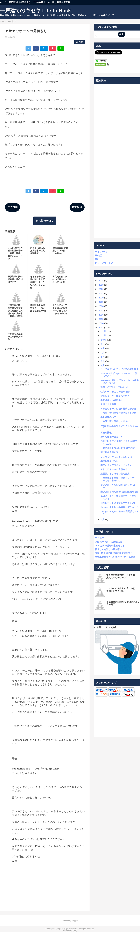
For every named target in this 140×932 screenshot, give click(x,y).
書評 (97, 259)
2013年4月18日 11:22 (49, 631)
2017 (101, 310)
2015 (101, 319)
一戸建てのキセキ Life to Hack (35, 10)
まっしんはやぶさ (22, 356)
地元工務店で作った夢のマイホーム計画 (115, 557)
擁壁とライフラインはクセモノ (116, 465)
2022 (101, 289)
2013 (101, 327)
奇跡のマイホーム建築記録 (108, 542)
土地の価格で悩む (109, 461)
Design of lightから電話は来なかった (119, 507)
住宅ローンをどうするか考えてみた (118, 503)
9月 (103, 344)
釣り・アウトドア (104, 263)
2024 (101, 280)
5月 (103, 361)
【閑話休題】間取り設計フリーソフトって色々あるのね (119, 479)
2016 (101, 314)
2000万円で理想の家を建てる (110, 545)
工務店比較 (106, 432)
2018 (101, 306)
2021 (101, 293)
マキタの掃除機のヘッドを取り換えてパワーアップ (122, 576)
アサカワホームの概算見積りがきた (118, 408)
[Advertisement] (117, 161)
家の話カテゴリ (45, 220)
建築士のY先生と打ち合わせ (114, 387)
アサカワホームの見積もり (113, 469)
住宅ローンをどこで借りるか (115, 391)
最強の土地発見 (108, 404)
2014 (101, 323)
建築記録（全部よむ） (20, 2)
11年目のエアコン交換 (105, 627)
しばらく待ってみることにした (116, 456)
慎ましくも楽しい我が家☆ (108, 549)
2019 (101, 302)
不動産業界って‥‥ (110, 417)
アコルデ (99, 538)
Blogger (74, 920)
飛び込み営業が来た (110, 452)
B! (44, 48)
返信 (14, 511)
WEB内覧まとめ (41, 2)
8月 (103, 348)
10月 (103, 340)
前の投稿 (77, 207)
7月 (103, 352)
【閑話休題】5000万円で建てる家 (117, 448)
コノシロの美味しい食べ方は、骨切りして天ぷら (122, 589)
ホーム (3, 2)
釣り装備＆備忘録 (61, 2)
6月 (103, 357)
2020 (101, 297)
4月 (103, 365)
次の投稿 (12, 207)
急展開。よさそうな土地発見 (115, 473)
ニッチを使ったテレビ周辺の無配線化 (119, 369)
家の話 (79, 42)
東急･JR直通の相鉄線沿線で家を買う (114, 553)
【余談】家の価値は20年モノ (115, 421)
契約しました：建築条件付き (115, 396)
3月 (103, 519)
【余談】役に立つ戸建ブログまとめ (118, 413)
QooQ (75, 931)
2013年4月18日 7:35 (46, 521)
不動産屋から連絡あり (111, 400)
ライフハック (101, 251)
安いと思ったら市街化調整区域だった (119, 491)
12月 (103, 331)
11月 (103, 335)
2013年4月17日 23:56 (49, 356)
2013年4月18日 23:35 (47, 768)
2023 (101, 285)
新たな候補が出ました (111, 437)
